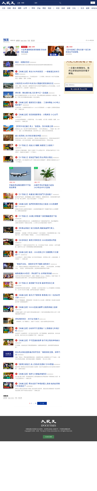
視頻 (49, 8)
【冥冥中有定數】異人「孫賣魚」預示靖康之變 (34, 126)
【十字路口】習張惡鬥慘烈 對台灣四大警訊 (35, 157)
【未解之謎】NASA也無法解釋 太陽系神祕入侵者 (38, 307)
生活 (82, 8)
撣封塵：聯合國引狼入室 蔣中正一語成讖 (31, 93)
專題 (44, 8)
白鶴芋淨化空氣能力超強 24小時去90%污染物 (44, 186)
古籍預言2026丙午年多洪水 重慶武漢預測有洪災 (34, 83)
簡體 (22, 3)
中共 (29, 40)
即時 (33, 8)
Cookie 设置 (48, 436)
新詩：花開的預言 (22, 62)
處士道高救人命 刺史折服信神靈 (28, 136)
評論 (38, 8)
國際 (19, 8)
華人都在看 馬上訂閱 (79, 89)
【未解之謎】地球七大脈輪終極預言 (32, 374)
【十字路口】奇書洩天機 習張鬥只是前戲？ (35, 194)
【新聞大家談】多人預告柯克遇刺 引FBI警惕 (36, 364)
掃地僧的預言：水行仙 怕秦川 (27, 319)
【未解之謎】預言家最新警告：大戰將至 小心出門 (38, 115)
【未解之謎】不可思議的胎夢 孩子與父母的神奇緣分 (39, 340)
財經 (63, 8)
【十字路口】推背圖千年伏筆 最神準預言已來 (36, 283)
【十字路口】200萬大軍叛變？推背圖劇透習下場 (37, 216)
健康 (87, 8)
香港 (14, 8)
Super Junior (24, 40)
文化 (74, 8)
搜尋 (59, 2)
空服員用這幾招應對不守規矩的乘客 (20, 186)
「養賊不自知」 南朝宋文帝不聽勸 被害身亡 (32, 264)
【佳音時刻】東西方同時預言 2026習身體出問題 (37, 240)
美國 (9, 8)
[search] (48, 2)
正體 (18, 3)
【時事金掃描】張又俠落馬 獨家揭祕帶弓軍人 (36, 228)
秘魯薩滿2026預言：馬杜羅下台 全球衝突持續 (33, 273)
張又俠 (33, 40)
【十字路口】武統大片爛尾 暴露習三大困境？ (36, 145)
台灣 (25, 8)
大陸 (3, 8)
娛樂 (68, 8)
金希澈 (18, 40)
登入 (93, 2)
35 (35, 403)
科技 (58, 8)
